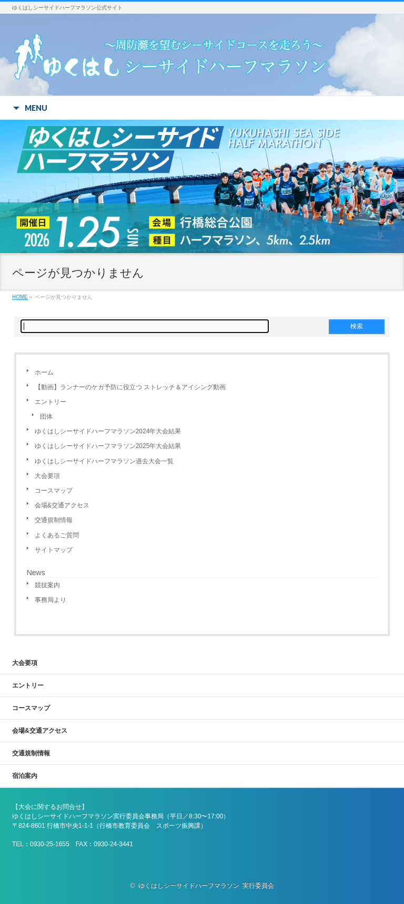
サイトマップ (54, 550)
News (36, 572)
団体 (46, 416)
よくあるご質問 (57, 535)
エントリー (50, 402)
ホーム (44, 372)
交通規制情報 (54, 520)
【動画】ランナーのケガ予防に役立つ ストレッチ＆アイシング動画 (130, 387)
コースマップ (54, 490)
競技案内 (47, 585)
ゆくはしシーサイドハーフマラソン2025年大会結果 (108, 446)
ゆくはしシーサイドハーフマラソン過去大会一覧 (104, 461)
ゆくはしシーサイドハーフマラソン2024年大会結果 (108, 431)
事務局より (50, 600)
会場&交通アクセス (62, 505)
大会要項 (47, 476)
